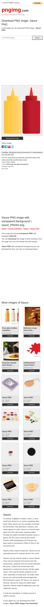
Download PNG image (12, 138)
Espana (17, 2)
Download (10, 336)
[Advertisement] (22, 63)
